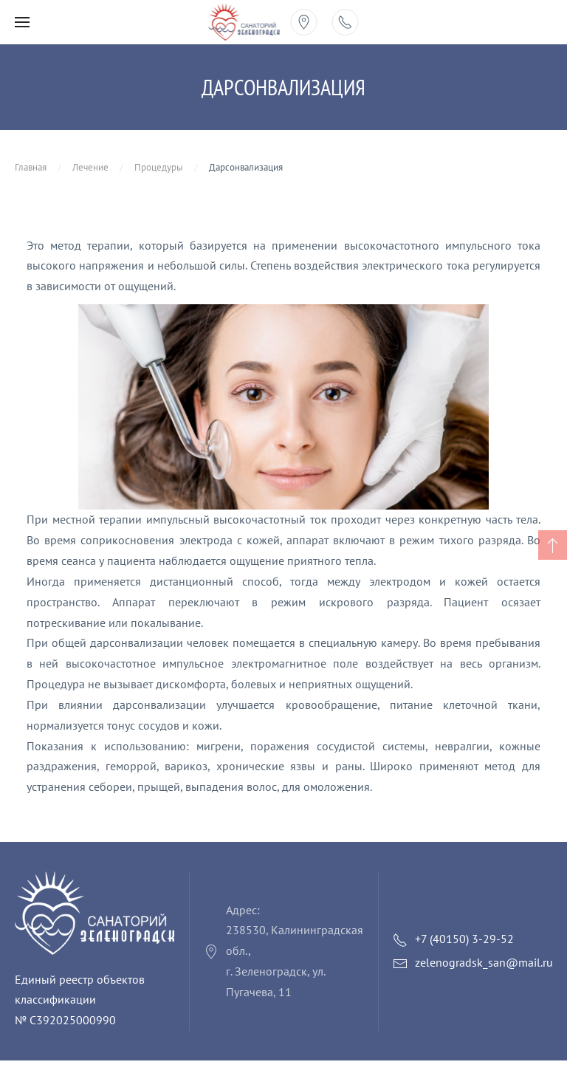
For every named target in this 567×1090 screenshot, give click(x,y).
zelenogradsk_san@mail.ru (484, 962)
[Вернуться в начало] (244, 22)
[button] (22, 22)
